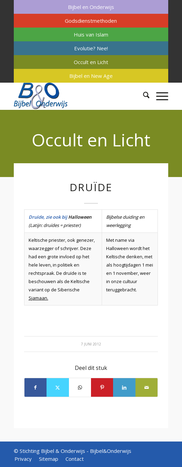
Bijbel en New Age (91, 75)
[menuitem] (91, 7)
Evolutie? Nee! (91, 48)
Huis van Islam (91, 34)
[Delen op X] (58, 387)
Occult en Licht (91, 62)
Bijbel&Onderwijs (110, 450)
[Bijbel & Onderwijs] (76, 96)
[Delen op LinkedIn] (124, 387)
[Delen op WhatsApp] (80, 387)
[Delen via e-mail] (146, 387)
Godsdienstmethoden (91, 20)
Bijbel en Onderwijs (91, 6)
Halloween (79, 217)
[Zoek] (143, 96)
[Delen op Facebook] (35, 387)
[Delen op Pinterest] (102, 387)
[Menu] (158, 96)
